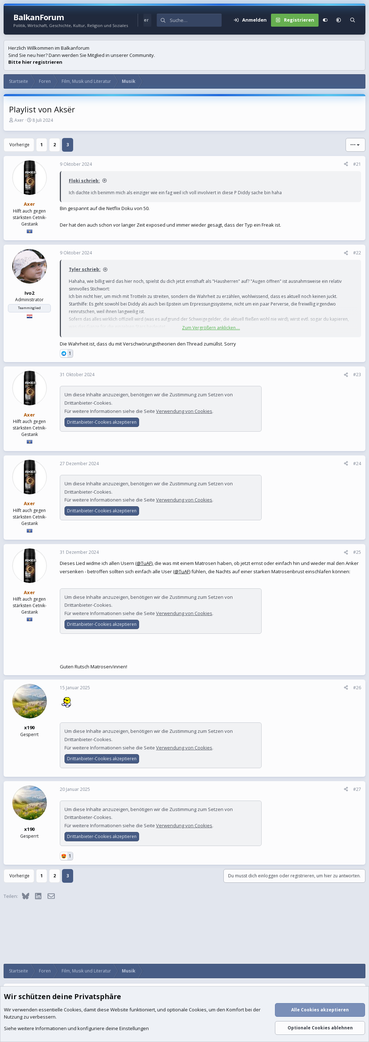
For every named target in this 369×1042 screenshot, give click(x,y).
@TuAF (144, 563)
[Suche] (196, 20)
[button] (338, 20)
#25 (357, 552)
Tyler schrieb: (85, 269)
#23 (357, 374)
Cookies (72, 1010)
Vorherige (19, 145)
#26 (357, 688)
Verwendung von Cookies (184, 411)
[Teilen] (346, 164)
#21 (357, 164)
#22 (357, 253)
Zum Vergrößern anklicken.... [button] (211, 328)
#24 (357, 463)
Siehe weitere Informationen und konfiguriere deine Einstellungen (76, 1028)
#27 (357, 789)
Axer (19, 120)
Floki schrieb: (84, 181)
